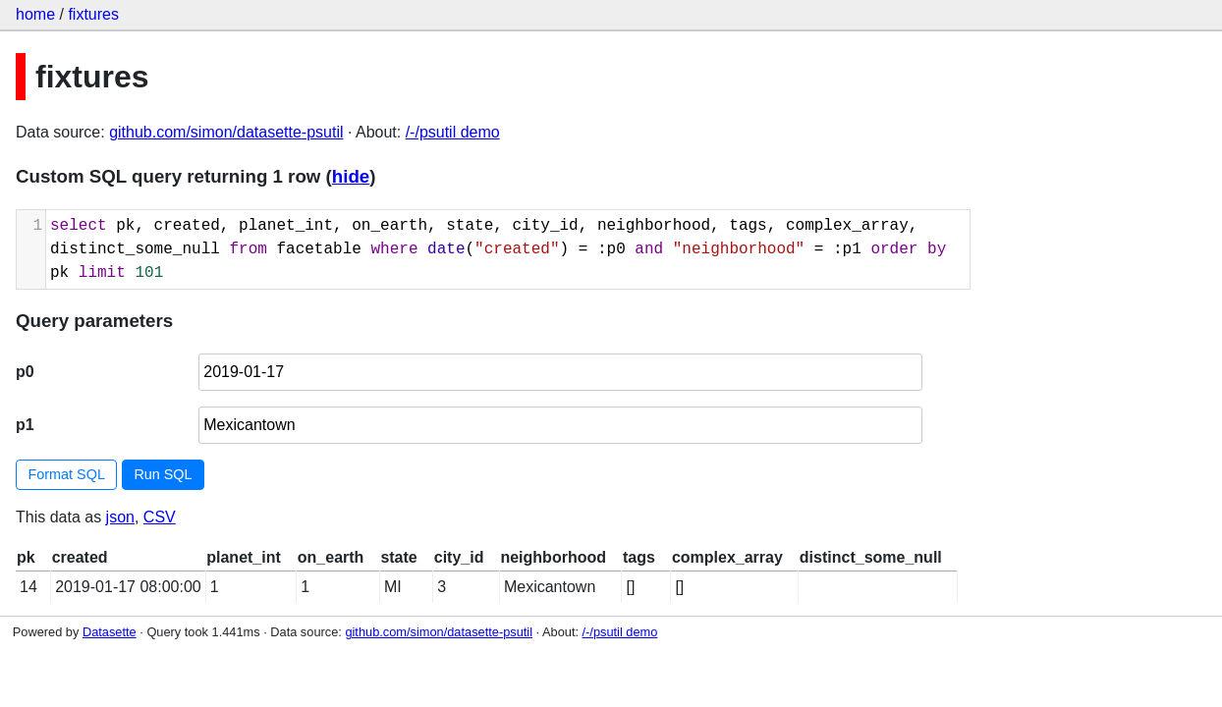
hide (350, 176)
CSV (159, 517)
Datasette (110, 632)
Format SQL (66, 474)
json (120, 517)
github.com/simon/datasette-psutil (226, 132)
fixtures (93, 14)
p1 (25, 424)
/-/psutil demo (453, 132)
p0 (25, 371)
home (35, 14)
